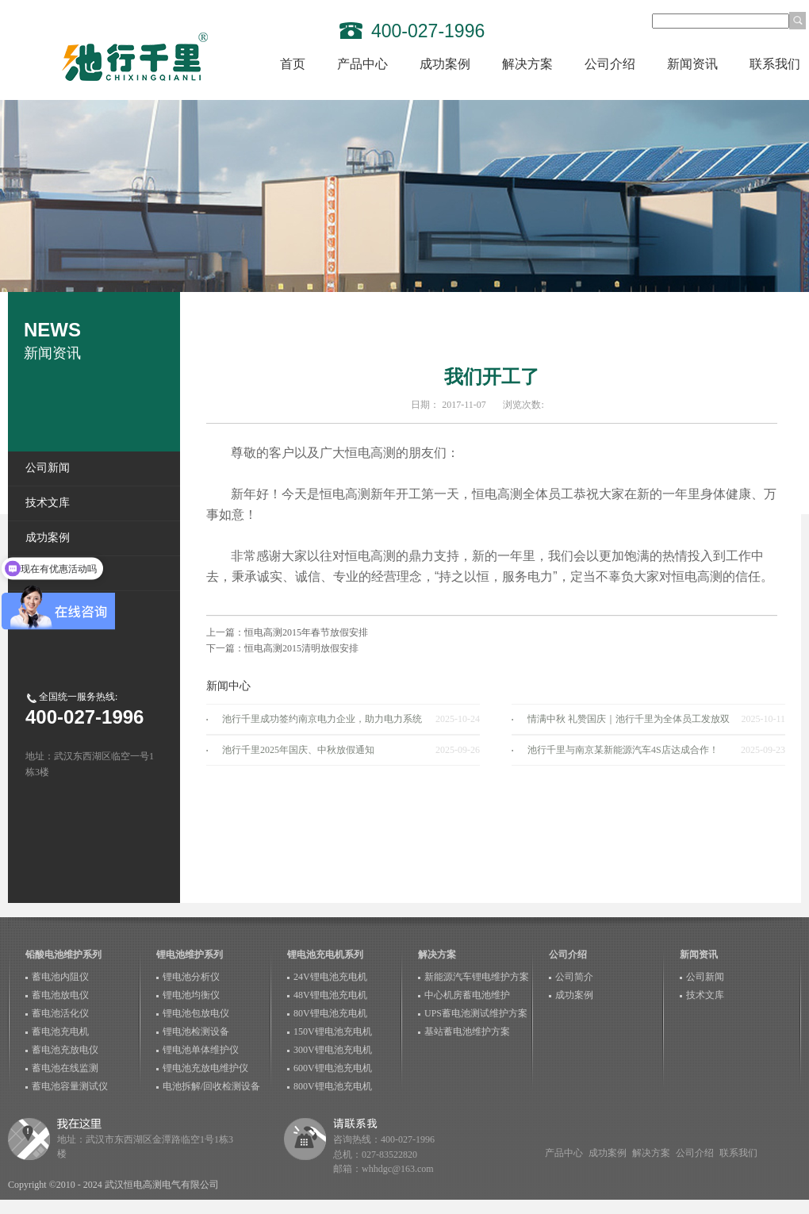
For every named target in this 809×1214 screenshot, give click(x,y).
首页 (292, 64)
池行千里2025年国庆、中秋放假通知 (298, 749)
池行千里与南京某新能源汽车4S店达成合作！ (623, 749)
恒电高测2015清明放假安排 (301, 648)
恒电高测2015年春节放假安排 (306, 632)
